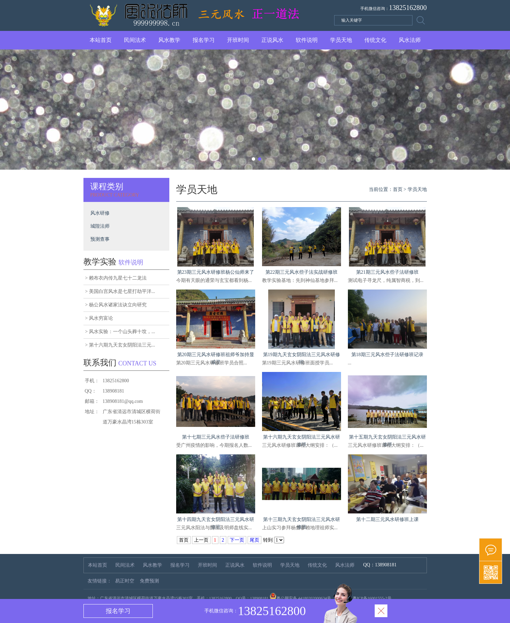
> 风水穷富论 (99, 318)
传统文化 (375, 40)
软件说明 (307, 40)
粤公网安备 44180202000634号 (303, 598)
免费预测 (149, 581)
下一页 (237, 540)
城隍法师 (100, 226)
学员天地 (341, 40)
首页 (398, 189)
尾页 (254, 540)
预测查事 (100, 239)
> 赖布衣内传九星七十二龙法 (116, 278)
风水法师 (410, 40)
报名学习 (204, 40)
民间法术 (135, 40)
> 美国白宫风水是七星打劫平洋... (120, 291)
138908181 (386, 564)
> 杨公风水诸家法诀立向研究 (116, 304)
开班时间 (238, 40)
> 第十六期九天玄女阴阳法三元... (120, 345)
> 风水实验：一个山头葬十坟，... (120, 331)
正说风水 (272, 40)
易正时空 (124, 581)
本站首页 (101, 40)
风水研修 (100, 213)
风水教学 (169, 40)
